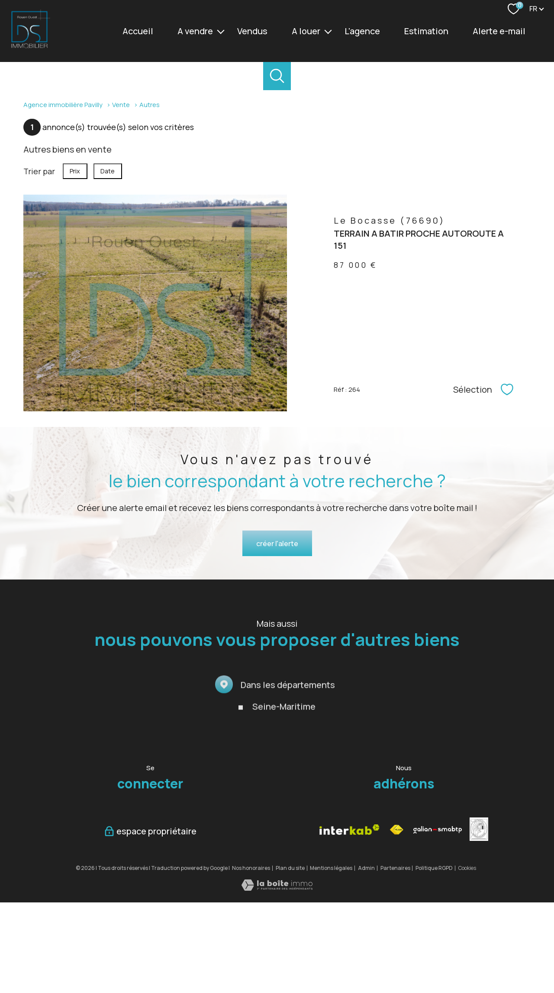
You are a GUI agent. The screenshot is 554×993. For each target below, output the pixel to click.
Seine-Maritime (284, 821)
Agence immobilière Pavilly (63, 195)
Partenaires (395, 958)
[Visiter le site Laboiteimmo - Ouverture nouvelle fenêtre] (277, 978)
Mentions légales (331, 958)
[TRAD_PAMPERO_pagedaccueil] (29, 47)
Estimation (426, 31)
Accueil (137, 31)
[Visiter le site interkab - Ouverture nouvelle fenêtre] (349, 920)
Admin (366, 958)
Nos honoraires (251, 958)
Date (108, 262)
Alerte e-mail (499, 31)
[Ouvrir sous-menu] (220, 31)
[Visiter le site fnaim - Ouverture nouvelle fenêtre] (396, 920)
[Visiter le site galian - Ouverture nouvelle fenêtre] (437, 920)
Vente (121, 195)
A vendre (195, 31)
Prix (75, 262)
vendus (252, 31)
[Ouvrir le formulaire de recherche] (277, 76)
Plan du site (290, 958)
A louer (306, 31)
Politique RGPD (434, 958)
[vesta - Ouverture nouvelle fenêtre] (479, 920)
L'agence (362, 31)
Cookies (467, 959)
